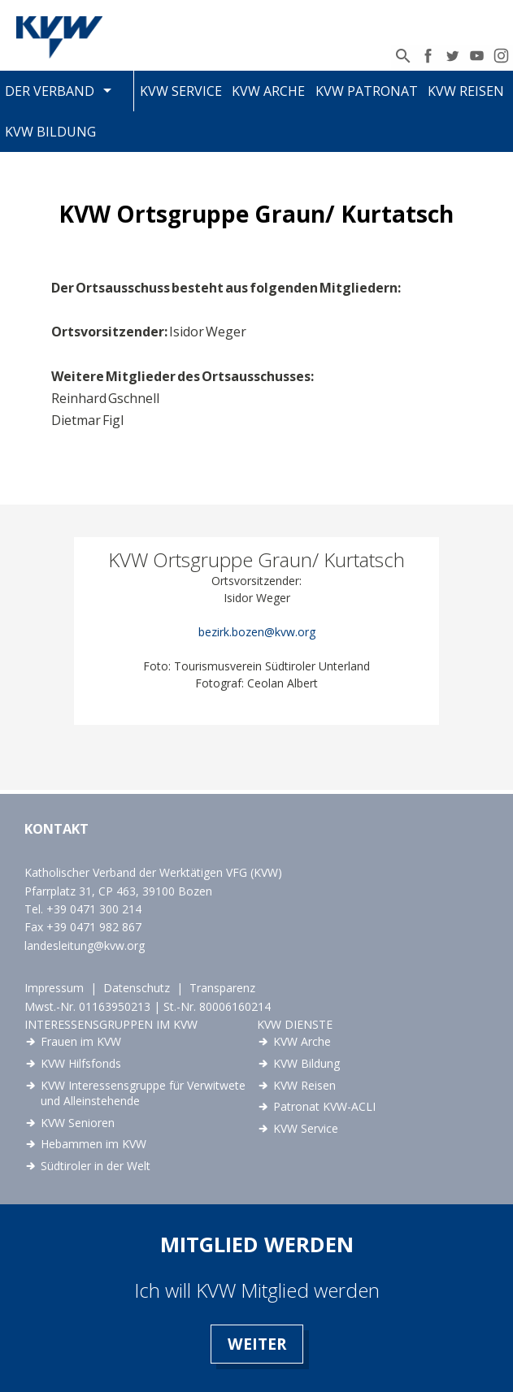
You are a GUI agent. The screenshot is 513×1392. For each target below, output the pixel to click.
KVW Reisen (466, 91)
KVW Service (181, 91)
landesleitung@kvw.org (84, 945)
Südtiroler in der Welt (95, 1165)
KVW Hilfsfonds (81, 1063)
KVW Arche (268, 91)
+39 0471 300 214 (93, 909)
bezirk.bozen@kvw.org (256, 632)
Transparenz (222, 987)
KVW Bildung (50, 132)
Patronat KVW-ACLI (324, 1106)
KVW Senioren (78, 1122)
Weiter (257, 1344)
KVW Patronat (366, 91)
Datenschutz (136, 987)
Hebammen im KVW (93, 1143)
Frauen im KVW (81, 1041)
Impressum (54, 987)
